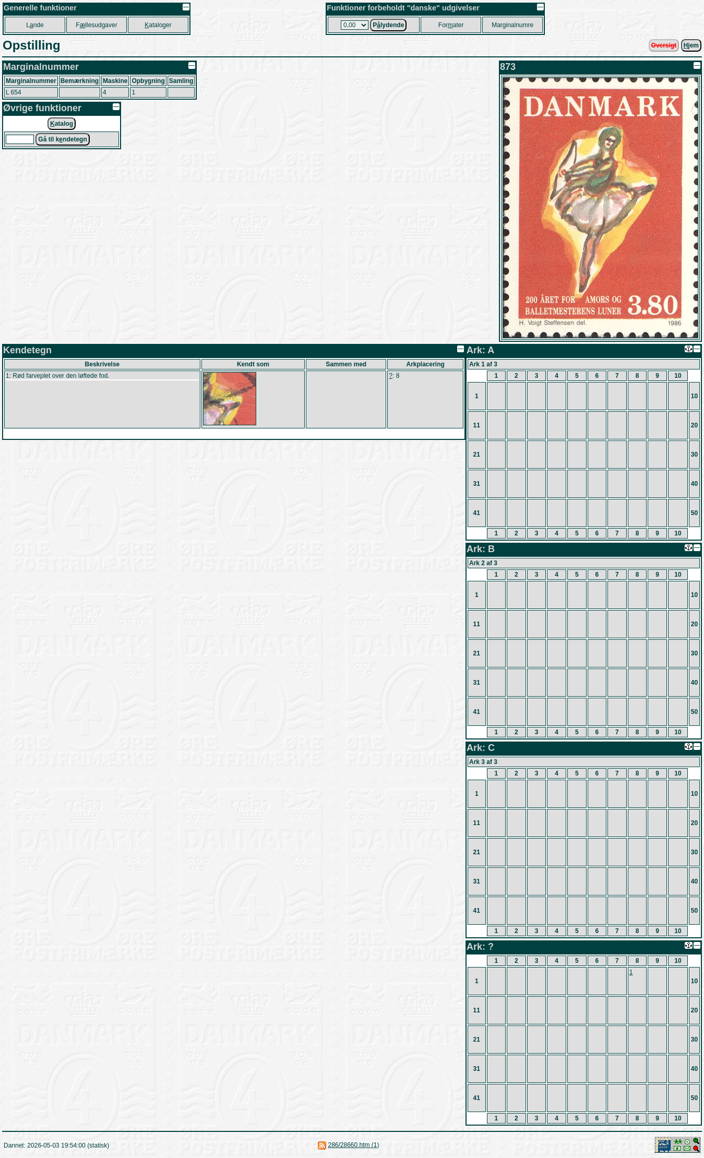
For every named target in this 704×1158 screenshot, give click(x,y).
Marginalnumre (512, 25)
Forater (451, 25)
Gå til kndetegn (62, 139)
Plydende (388, 25)
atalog (61, 123)
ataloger (158, 25)
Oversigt (664, 45)
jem (691, 45)
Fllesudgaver (96, 25)
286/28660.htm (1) (353, 1145)
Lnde (34, 25)
